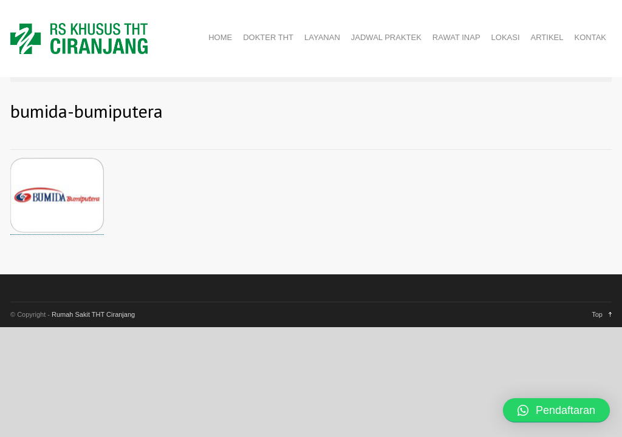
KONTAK (591, 37)
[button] (556, 410)
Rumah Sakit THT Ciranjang (93, 314)
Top (597, 314)
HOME (220, 37)
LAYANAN (322, 37)
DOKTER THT (268, 37)
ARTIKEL (547, 37)
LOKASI (505, 37)
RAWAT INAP (456, 37)
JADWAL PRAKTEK (386, 37)
